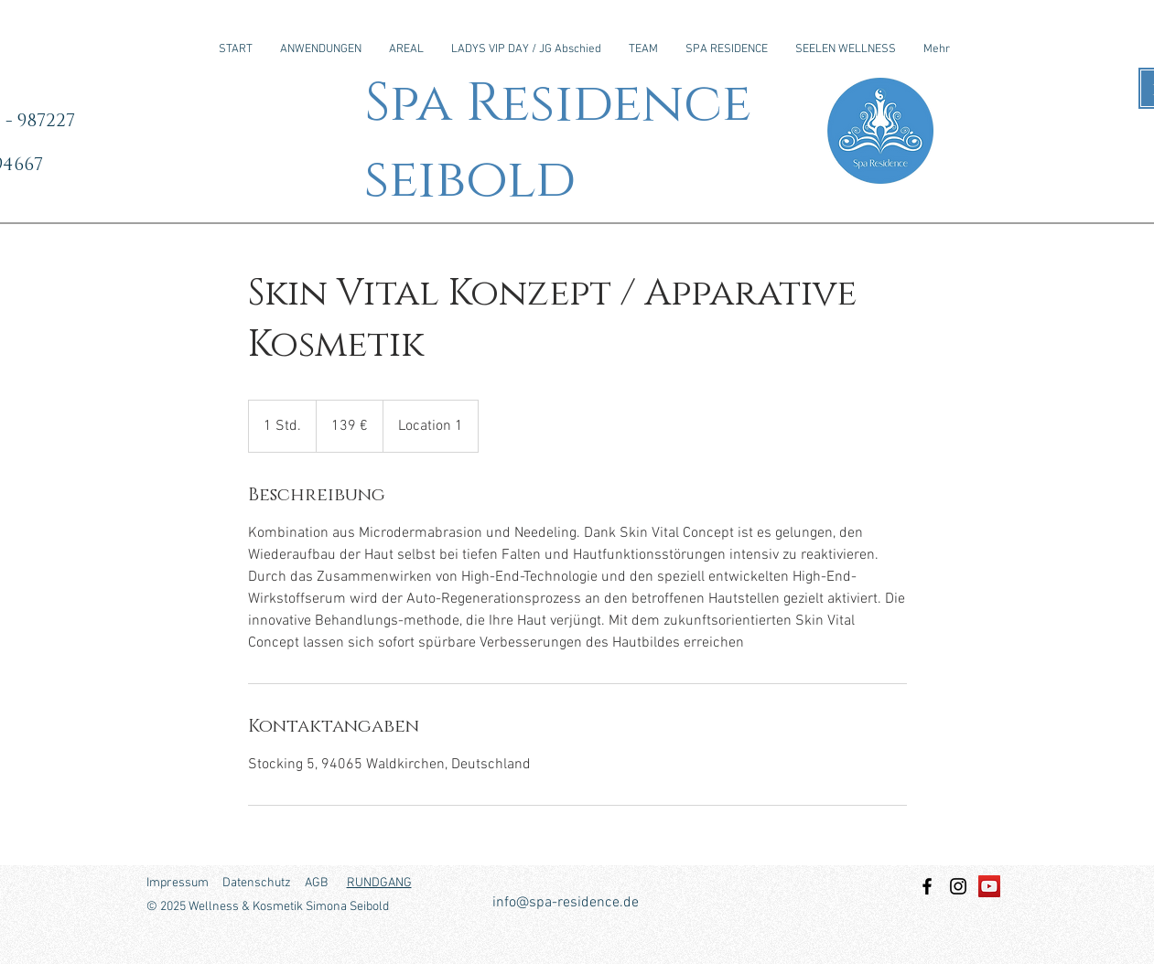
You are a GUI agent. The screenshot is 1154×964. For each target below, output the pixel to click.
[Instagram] (958, 886)
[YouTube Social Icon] (989, 886)
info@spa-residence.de (565, 903)
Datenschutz (256, 883)
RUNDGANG (379, 883)
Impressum (177, 883)
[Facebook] (927, 886)
